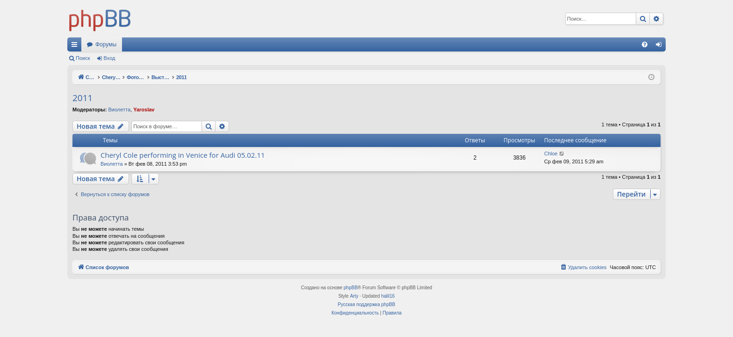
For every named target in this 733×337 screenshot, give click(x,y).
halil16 (388, 296)
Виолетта (119, 109)
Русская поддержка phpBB (366, 304)
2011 (82, 98)
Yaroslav (143, 109)
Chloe (551, 153)
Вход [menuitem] (661, 46)
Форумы (105, 44)
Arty (354, 296)
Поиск (83, 58)
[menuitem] (645, 44)
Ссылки (76, 46)
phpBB (351, 287)
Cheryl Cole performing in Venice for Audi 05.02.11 (183, 155)
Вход (109, 58)
